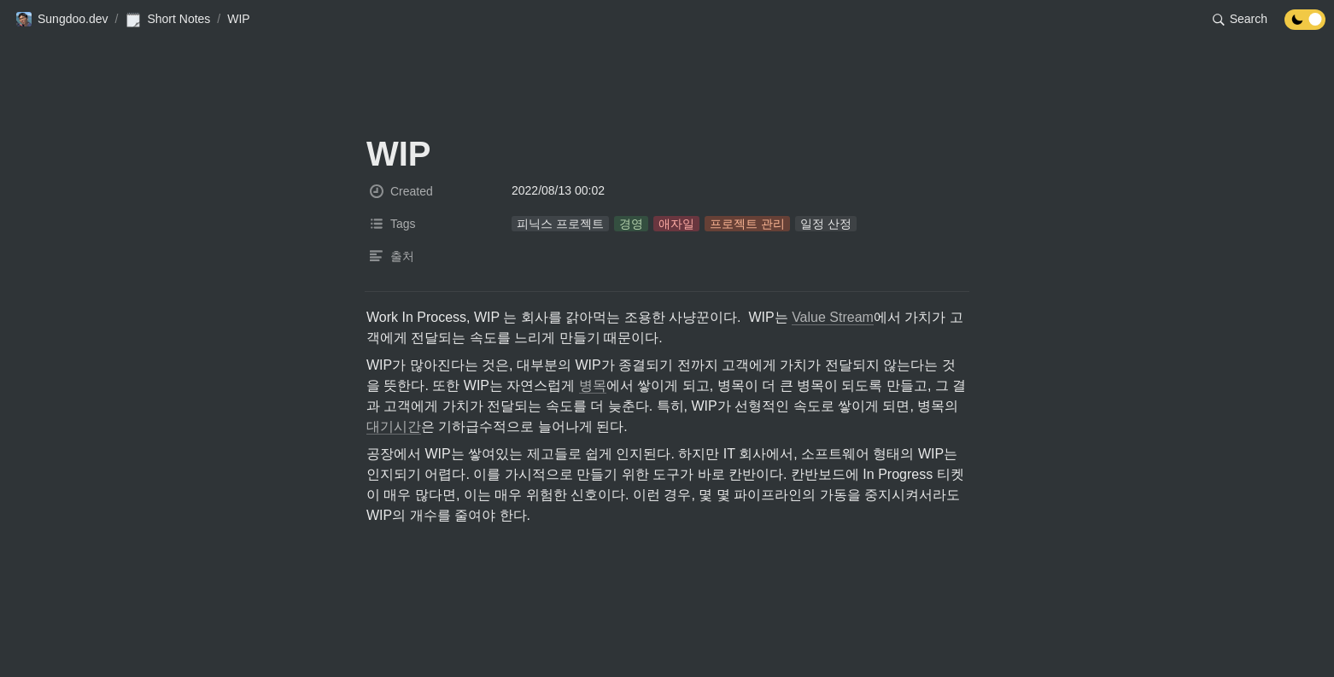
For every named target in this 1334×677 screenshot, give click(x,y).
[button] (62, 19)
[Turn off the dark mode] (1304, 25)
